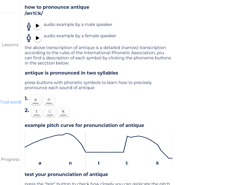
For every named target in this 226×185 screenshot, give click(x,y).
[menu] (10, 6)
